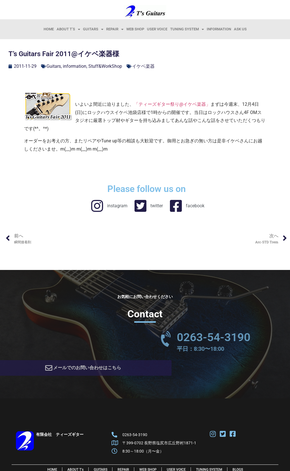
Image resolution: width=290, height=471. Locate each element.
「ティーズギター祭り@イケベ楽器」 (172, 104)
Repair (114, 29)
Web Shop (135, 29)
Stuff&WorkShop (105, 66)
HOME (49, 29)
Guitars (93, 29)
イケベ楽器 (143, 66)
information (219, 29)
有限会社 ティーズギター (60, 436)
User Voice (157, 29)
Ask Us (240, 29)
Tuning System (187, 29)
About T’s (68, 29)
